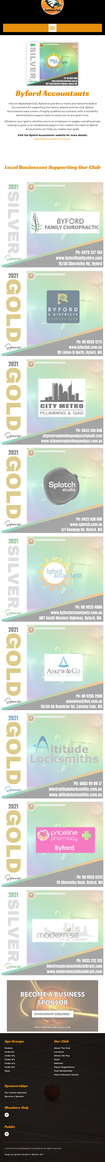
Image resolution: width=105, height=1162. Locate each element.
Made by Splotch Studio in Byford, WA (24, 1154)
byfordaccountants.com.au (53, 138)
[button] (52, 28)
